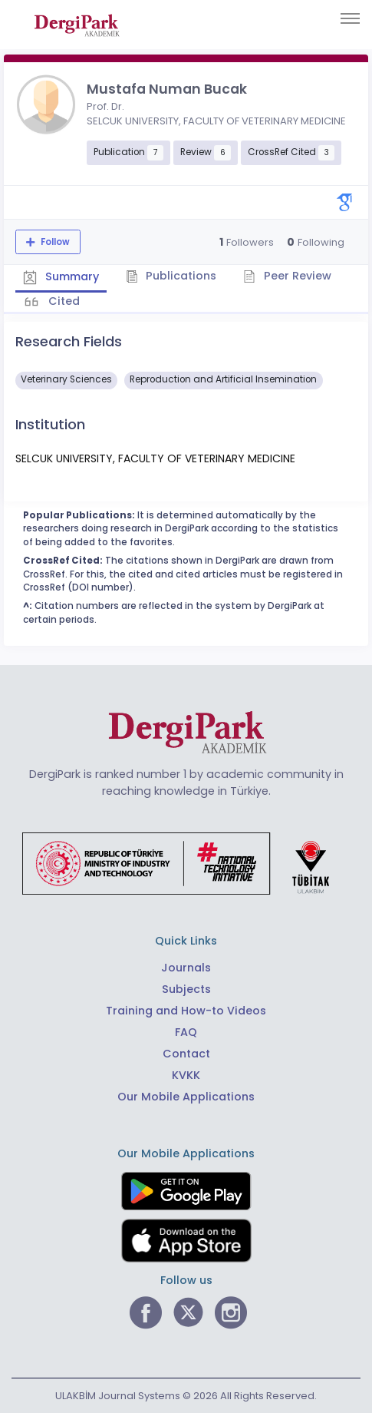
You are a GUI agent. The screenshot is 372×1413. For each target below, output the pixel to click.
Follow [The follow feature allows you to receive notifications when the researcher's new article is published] (54, 242)
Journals (186, 967)
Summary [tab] (61, 277)
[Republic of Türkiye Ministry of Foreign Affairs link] (185, 863)
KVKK (186, 1075)
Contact (186, 1053)
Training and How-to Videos (186, 1010)
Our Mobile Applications (186, 1096)
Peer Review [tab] (287, 275)
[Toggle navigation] (350, 18)
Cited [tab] (62, 301)
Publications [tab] (171, 275)
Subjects (186, 989)
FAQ (186, 1032)
